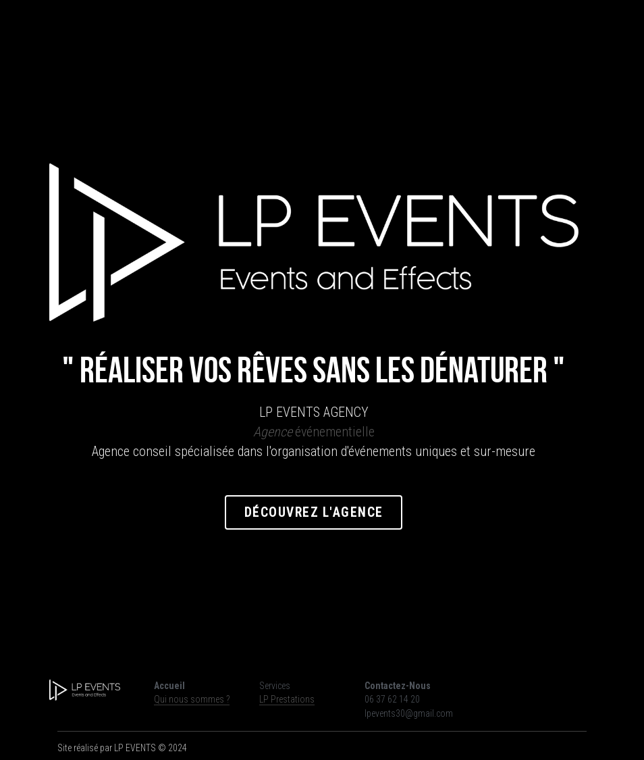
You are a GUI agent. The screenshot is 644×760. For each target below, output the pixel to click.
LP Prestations (287, 699)
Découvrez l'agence (322, 514)
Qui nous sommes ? (192, 699)
